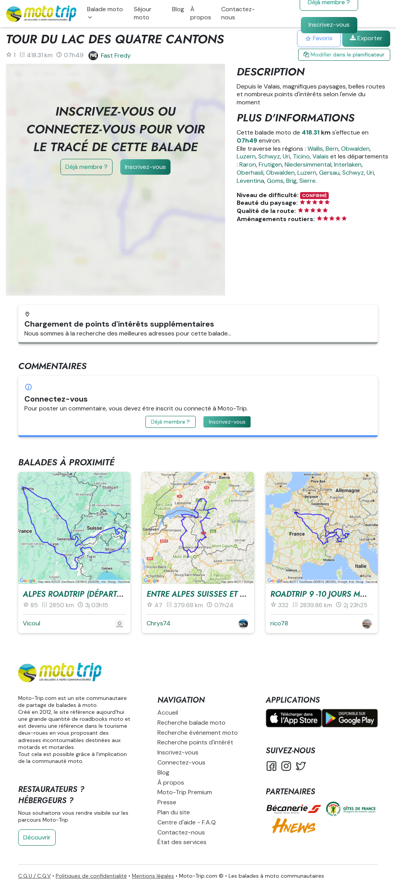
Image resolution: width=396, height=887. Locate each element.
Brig (291, 181)
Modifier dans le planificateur (344, 54)
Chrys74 (159, 623)
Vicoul (31, 623)
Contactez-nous (238, 13)
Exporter (366, 38)
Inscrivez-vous (329, 24)
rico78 (279, 623)
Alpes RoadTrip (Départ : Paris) (85, 594)
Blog (178, 9)
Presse (166, 802)
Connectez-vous (181, 762)
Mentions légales (153, 875)
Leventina (250, 181)
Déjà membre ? (86, 167)
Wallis (315, 149)
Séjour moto (143, 13)
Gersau (329, 173)
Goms (275, 181)
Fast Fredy (116, 55)
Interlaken (348, 164)
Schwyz (269, 156)
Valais (320, 156)
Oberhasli (250, 173)
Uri (286, 156)
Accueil (167, 712)
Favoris (319, 38)
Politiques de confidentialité (91, 875)
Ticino (301, 156)
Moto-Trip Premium (184, 792)
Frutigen (270, 164)
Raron (247, 164)
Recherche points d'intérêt (195, 742)
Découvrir (37, 837)
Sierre (307, 181)
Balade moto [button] (105, 9)
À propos (200, 13)
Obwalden (355, 149)
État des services (182, 842)
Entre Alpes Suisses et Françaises (216, 594)
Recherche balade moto (191, 722)
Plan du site (173, 812)
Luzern (246, 156)
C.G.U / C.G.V (34, 875)
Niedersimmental (308, 164)
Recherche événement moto (197, 733)
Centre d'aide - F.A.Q (186, 822)
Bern (332, 149)
